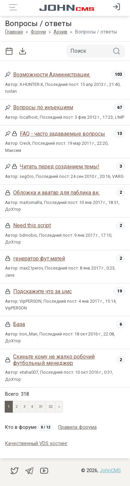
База (19, 324)
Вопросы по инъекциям (43, 107)
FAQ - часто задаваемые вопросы (62, 134)
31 (41, 406)
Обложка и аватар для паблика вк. (56, 192)
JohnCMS (110, 470)
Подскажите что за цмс (42, 291)
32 (50, 406)
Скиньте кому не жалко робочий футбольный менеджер (54, 359)
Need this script (32, 225)
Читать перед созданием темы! (59, 166)
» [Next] (59, 406)
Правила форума (77, 427)
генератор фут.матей (39, 258)
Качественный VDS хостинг (36, 443)
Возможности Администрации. (51, 74)
